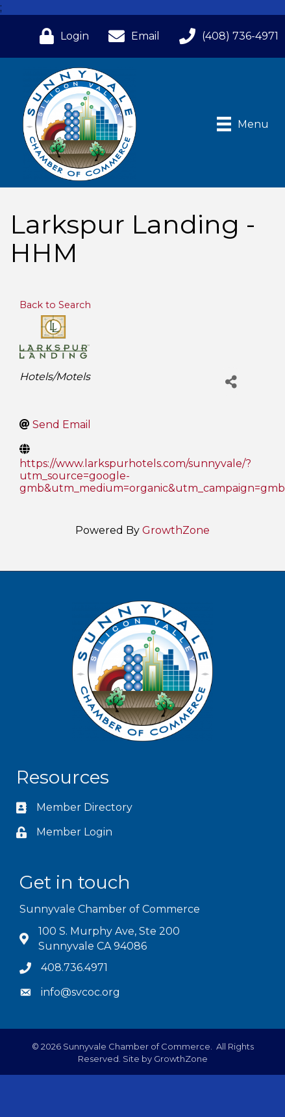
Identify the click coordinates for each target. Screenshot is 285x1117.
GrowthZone (176, 530)
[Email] (131, 36)
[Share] (230, 381)
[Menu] (242, 124)
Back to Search (55, 305)
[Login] (61, 36)
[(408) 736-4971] (226, 36)
